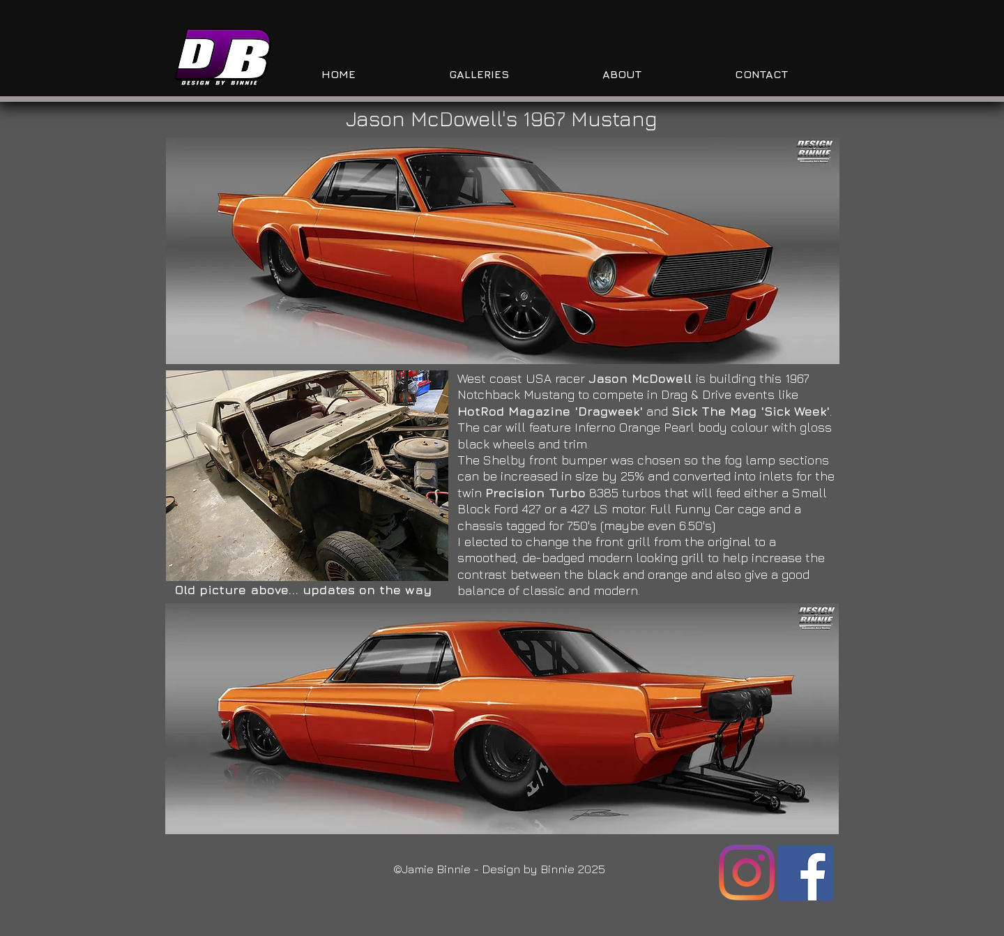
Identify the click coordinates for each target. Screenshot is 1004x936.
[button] (502, 250)
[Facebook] (806, 872)
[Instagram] (747, 872)
